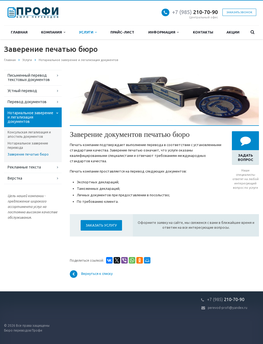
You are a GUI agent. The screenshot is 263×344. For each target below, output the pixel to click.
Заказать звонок (239, 12)
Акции (232, 32)
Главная (19, 32)
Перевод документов (27, 102)
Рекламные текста (24, 167)
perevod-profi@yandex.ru (227, 307)
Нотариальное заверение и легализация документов (30, 117)
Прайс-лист (122, 32)
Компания (53, 32)
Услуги (88, 32)
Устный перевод (22, 91)
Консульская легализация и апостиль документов (29, 134)
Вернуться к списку (91, 274)
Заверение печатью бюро (28, 154)
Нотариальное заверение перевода (28, 145)
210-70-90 (195, 12)
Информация (163, 32)
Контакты (203, 32)
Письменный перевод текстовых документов (29, 77)
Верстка (15, 178)
